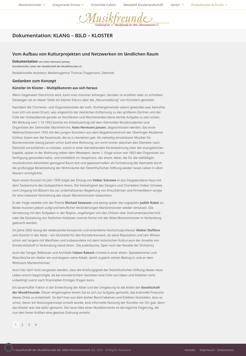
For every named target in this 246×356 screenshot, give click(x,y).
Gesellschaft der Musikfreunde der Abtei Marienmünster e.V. (55, 350)
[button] (8, 347)
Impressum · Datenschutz (217, 350)
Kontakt (190, 350)
